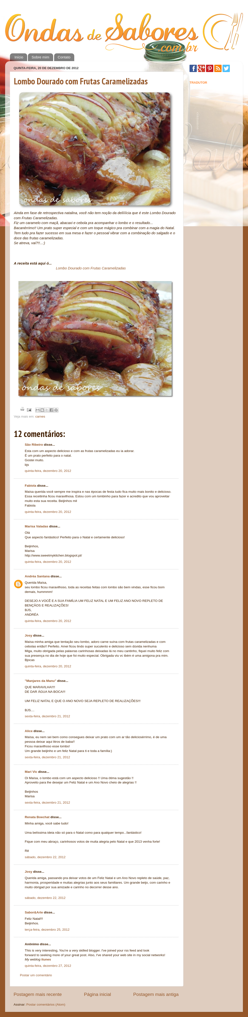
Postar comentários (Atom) (46, 1004)
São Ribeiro (34, 444)
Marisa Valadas (36, 526)
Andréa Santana (37, 576)
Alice (29, 731)
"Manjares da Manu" (40, 681)
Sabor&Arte (34, 912)
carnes (40, 416)
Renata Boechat (37, 817)
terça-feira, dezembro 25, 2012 (47, 929)
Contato (64, 57)
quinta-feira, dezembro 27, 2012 (48, 966)
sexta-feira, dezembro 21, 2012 (47, 716)
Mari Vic (31, 772)
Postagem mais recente (38, 994)
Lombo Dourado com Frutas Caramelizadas (81, 81)
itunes (46, 959)
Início (19, 57)
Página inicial (97, 994)
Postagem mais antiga (156, 994)
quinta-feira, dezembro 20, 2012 (48, 471)
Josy (28, 635)
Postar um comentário (36, 975)
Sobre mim (40, 57)
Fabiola (30, 485)
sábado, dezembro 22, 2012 (45, 857)
